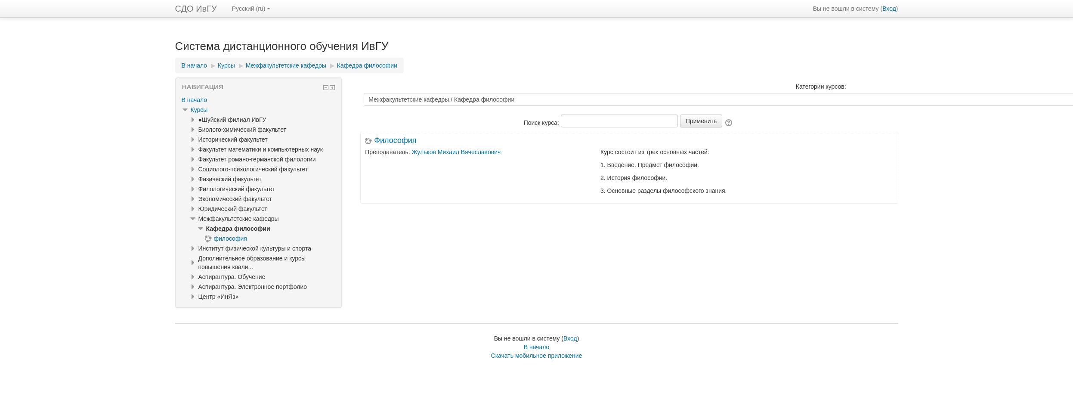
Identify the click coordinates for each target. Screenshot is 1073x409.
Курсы (199, 109)
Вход (889, 8)
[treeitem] (259, 100)
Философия (395, 140)
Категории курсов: (821, 86)
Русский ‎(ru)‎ (251, 8)
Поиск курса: (542, 122)
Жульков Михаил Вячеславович (456, 152)
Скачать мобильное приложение (536, 355)
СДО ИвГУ (196, 8)
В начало (194, 99)
